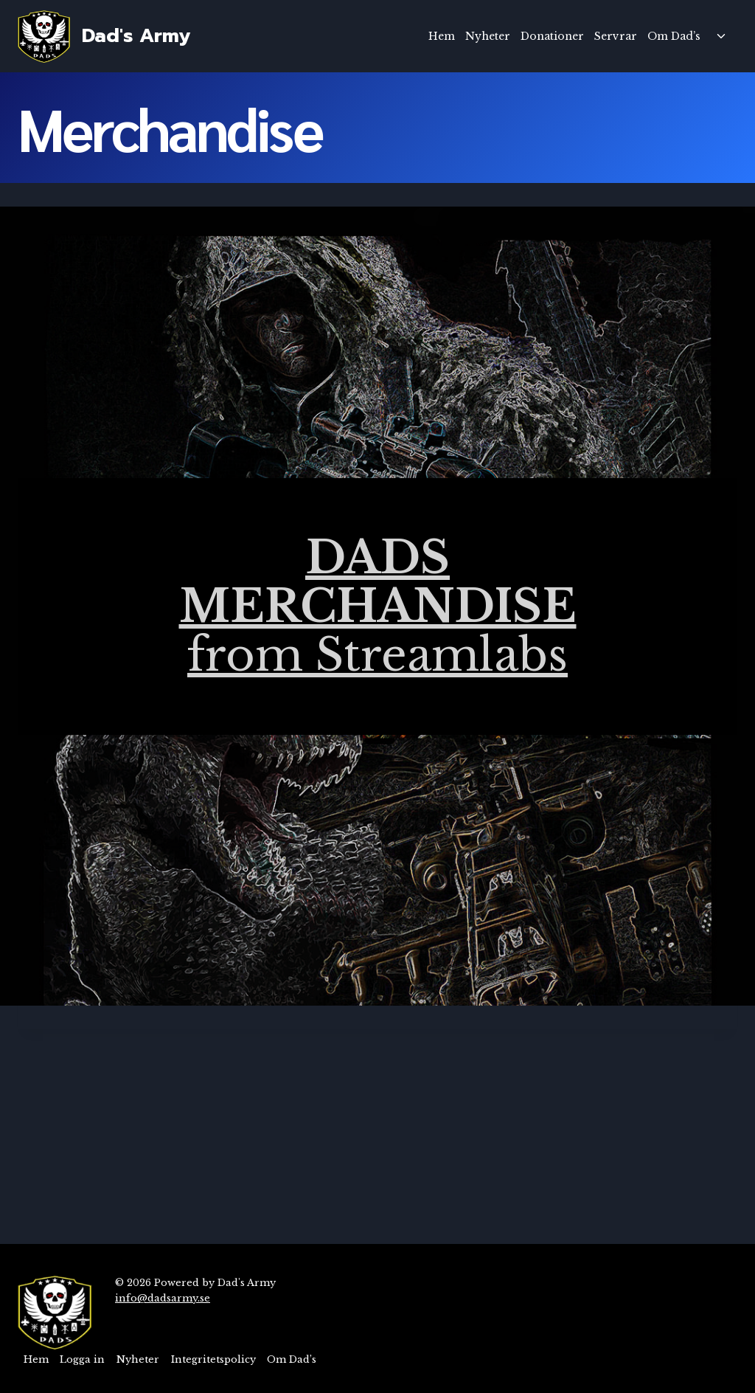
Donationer (552, 36)
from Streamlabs (378, 606)
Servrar (615, 36)
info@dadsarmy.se (162, 1298)
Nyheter (487, 36)
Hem (441, 36)
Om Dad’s (673, 36)
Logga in (82, 1359)
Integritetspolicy (213, 1359)
